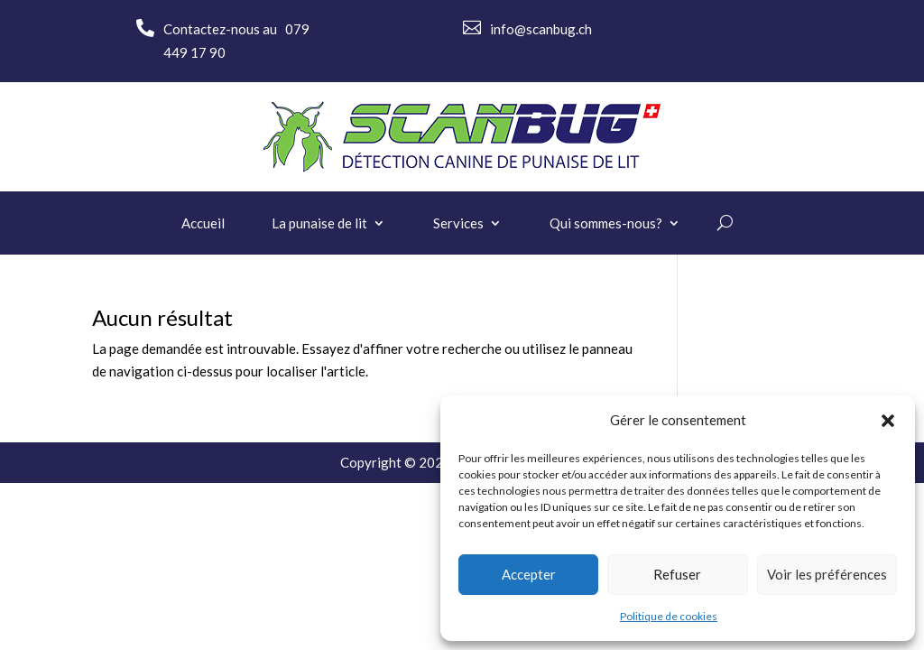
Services (458, 224)
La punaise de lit (319, 224)
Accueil (203, 224)
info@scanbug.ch (541, 29)
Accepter (529, 574)
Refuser (677, 574)
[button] (888, 421)
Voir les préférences (827, 574)
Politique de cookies (668, 616)
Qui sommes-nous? (606, 224)
